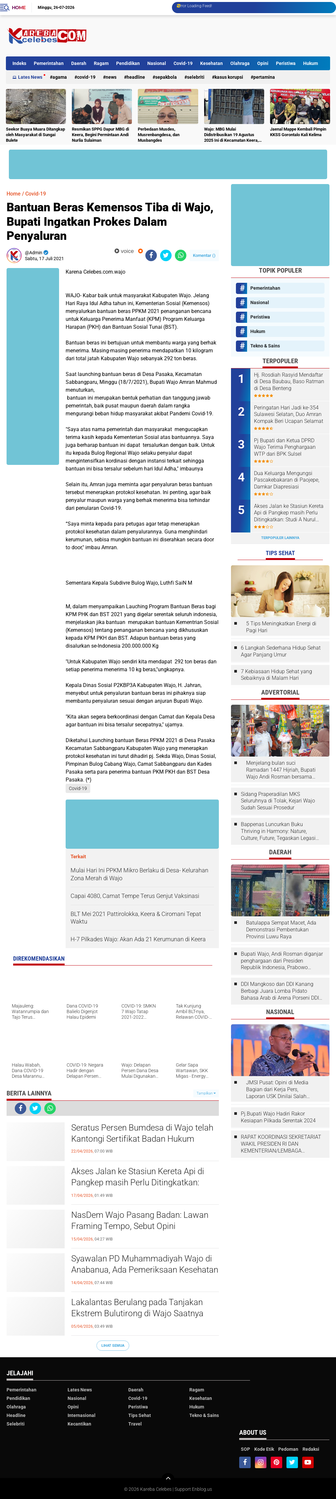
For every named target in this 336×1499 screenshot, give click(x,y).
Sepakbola (166, 77)
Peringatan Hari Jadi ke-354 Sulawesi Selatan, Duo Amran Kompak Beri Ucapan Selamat (288, 415)
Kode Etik (264, 1449)
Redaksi (311, 1449)
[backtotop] (168, 1479)
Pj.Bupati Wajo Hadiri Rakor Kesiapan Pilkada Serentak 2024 (278, 1117)
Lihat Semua (112, 1345)
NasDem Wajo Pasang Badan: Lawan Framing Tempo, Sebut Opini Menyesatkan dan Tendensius (139, 1226)
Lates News (30, 77)
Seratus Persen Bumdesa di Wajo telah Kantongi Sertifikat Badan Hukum (142, 1133)
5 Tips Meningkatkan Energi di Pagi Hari (281, 627)
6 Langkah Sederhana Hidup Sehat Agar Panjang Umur (281, 651)
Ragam (101, 63)
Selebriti (195, 77)
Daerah (78, 63)
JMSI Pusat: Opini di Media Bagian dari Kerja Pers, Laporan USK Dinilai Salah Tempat (277, 1089)
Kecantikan (79, 1423)
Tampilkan (206, 1093)
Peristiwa (286, 63)
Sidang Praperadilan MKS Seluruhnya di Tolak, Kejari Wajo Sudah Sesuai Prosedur (278, 801)
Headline (136, 77)
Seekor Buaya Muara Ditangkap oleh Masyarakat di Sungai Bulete (35, 135)
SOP (245, 1449)
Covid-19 (183, 63)
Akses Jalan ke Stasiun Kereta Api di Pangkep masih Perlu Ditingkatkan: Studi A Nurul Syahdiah (137, 1182)
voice (124, 251)
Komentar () (204, 255)
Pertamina (264, 77)
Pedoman (288, 1449)
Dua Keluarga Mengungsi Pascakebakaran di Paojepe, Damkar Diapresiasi (286, 480)
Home (19, 7)
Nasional (156, 63)
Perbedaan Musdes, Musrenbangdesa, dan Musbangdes (158, 135)
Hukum (310, 63)
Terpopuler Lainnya (280, 538)
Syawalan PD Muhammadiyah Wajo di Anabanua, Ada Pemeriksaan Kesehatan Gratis (144, 1270)
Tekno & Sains (265, 345)
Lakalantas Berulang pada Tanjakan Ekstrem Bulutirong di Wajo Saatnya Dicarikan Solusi (137, 1313)
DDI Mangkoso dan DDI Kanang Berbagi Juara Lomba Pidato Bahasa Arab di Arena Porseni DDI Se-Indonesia (280, 991)
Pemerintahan (49, 63)
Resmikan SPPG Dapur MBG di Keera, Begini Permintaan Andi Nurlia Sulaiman (100, 135)
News (111, 77)
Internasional (81, 1415)
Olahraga (240, 63)
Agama (59, 77)
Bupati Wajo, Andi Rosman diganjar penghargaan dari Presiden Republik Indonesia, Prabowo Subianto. (282, 961)
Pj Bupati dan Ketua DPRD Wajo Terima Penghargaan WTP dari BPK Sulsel (285, 447)
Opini (262, 63)
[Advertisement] (210, 36)
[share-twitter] (166, 255)
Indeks (19, 63)
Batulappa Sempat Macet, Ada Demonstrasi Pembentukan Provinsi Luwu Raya (281, 930)
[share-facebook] (151, 255)
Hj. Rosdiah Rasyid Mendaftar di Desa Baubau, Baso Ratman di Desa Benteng (289, 382)
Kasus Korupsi (229, 77)
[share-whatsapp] (180, 255)
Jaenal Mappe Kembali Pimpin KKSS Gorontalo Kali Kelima (298, 132)
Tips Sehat (139, 1415)
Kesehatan (211, 63)
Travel (135, 1423)
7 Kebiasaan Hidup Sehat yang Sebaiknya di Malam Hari (276, 674)
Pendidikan (128, 63)
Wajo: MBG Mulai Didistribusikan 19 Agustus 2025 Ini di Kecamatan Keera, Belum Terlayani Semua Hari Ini (233, 135)
